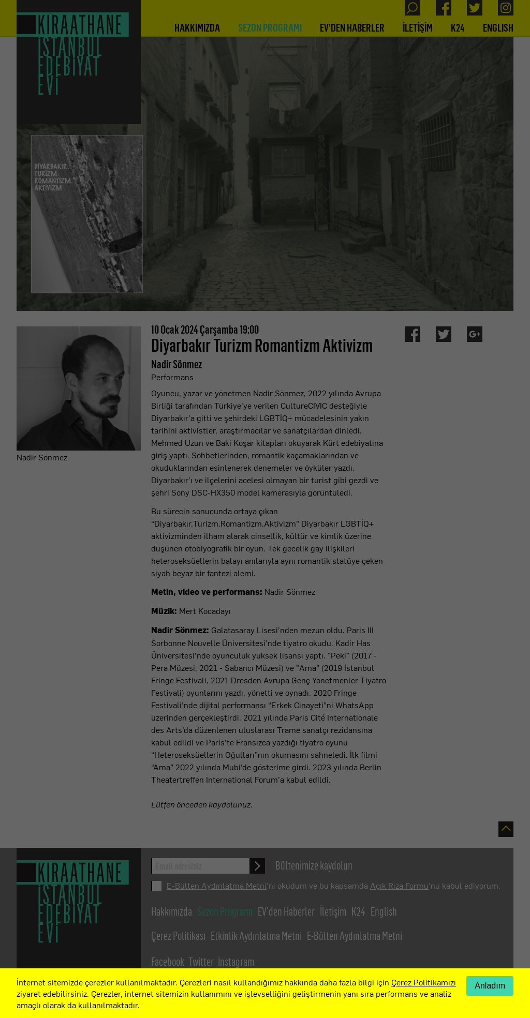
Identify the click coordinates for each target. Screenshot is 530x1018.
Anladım (490, 985)
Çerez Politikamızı (423, 982)
